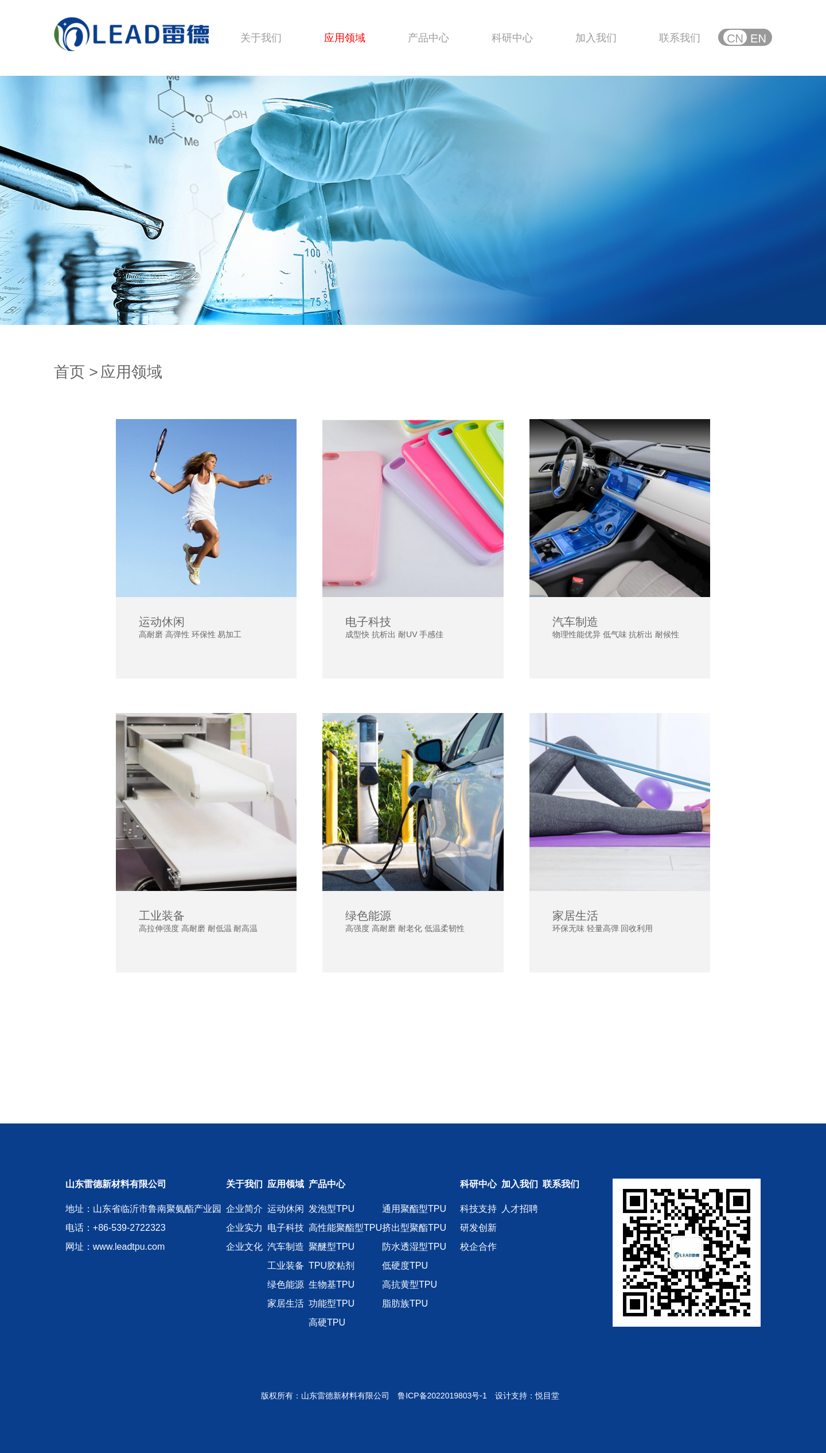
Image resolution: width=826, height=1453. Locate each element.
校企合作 (478, 1246)
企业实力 (244, 1228)
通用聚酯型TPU (414, 1209)
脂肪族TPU (405, 1303)
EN (758, 38)
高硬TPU (327, 1322)
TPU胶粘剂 (331, 1265)
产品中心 (428, 38)
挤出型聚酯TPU (414, 1228)
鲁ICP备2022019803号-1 (442, 1395)
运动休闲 (285, 1209)
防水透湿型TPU (414, 1246)
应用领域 (344, 38)
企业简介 (244, 1209)
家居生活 (285, 1303)
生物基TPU (331, 1284)
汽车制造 (285, 1246)
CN (735, 38)
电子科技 (285, 1228)
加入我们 (596, 38)
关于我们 (261, 38)
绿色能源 (285, 1284)
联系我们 (679, 38)
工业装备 (285, 1265)
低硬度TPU (405, 1265)
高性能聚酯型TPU (345, 1228)
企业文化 (244, 1246)
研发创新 (478, 1228)
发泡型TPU (331, 1209)
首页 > (76, 372)
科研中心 (512, 38)
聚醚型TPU (331, 1246)
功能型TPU (331, 1303)
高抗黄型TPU (409, 1284)
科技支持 (478, 1209)
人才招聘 (519, 1209)
